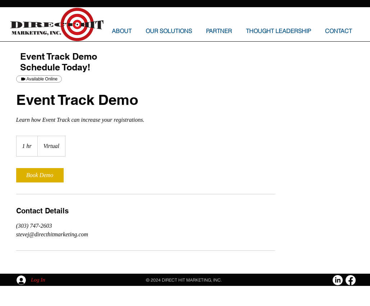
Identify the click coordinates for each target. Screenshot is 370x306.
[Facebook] (351, 280)
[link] (40, 175)
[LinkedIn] (338, 280)
